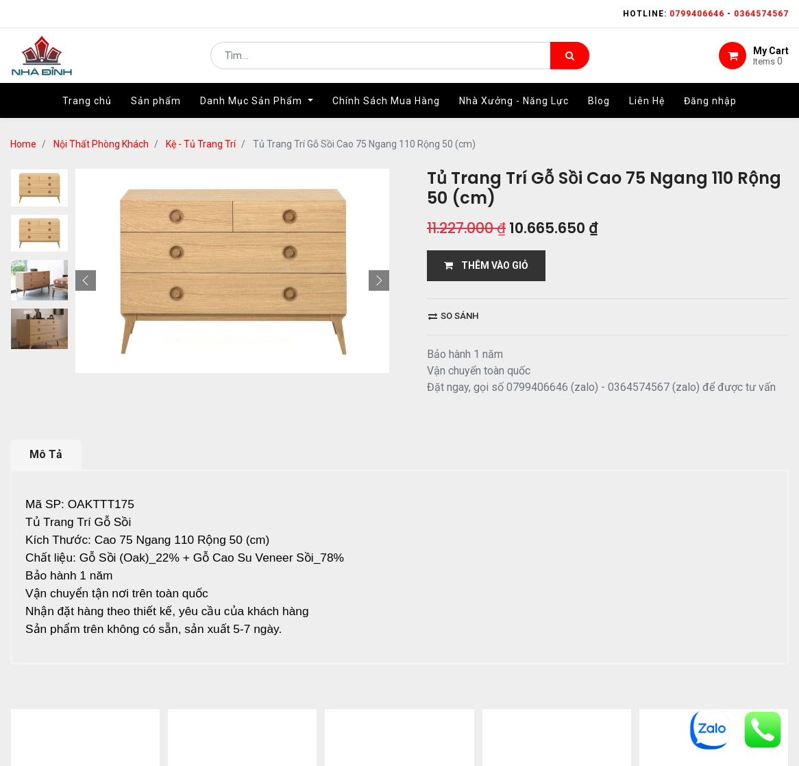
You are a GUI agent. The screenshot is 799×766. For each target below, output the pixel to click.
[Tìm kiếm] (569, 59)
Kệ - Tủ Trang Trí (201, 144)
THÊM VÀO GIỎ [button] (486, 265)
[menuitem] (87, 108)
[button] (85, 168)
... (147, 722)
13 (169, 722)
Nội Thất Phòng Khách (101, 144)
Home (23, 144)
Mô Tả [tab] (45, 454)
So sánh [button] (453, 316)
